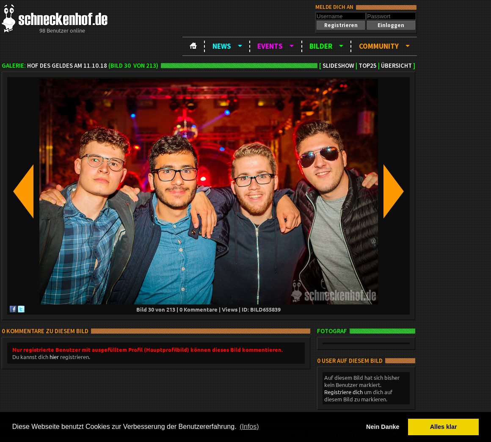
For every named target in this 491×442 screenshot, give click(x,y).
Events (270, 46)
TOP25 (368, 65)
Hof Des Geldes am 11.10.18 (67, 65)
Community (379, 46)
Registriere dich (343, 391)
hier (54, 356)
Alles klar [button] (443, 426)
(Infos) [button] (249, 426)
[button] (341, 25)
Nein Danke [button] (382, 426)
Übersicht (396, 65)
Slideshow (338, 65)
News (221, 46)
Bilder (320, 46)
